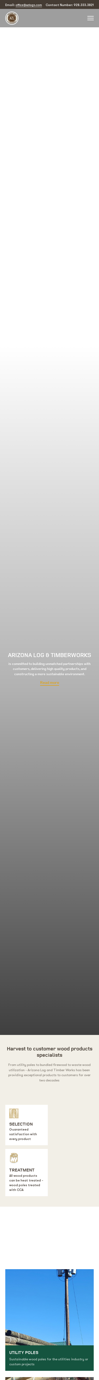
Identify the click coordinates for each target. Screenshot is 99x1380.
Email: (23, 5)
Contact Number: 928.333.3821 (70, 5)
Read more (49, 683)
